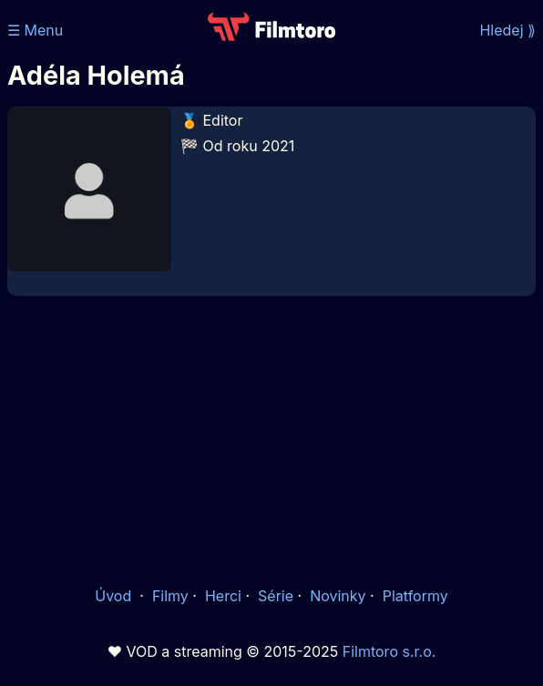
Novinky (337, 596)
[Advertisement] (271, 439)
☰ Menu (35, 30)
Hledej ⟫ (507, 30)
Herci (223, 596)
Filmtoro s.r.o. (389, 651)
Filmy (170, 596)
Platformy (415, 596)
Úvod (115, 596)
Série (275, 596)
